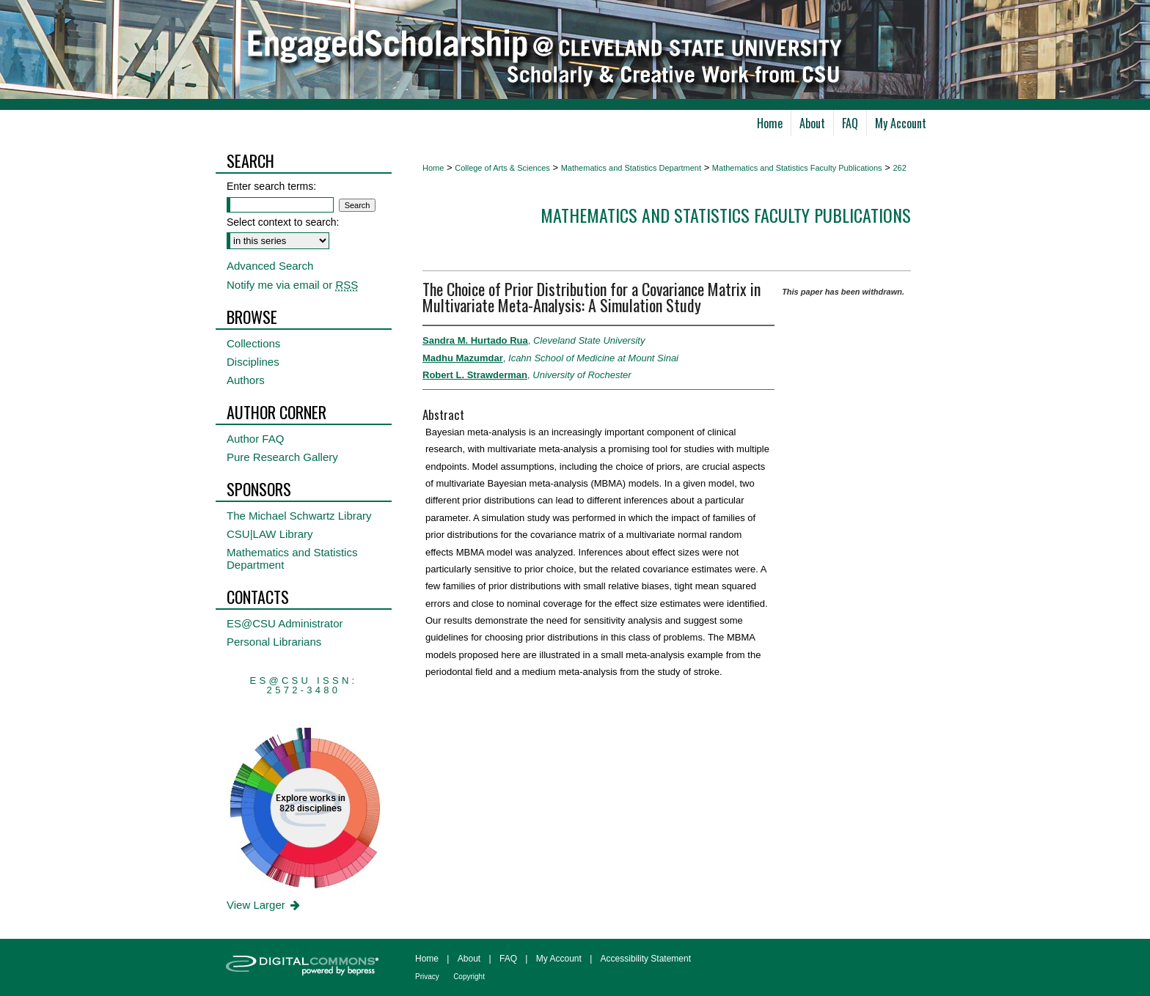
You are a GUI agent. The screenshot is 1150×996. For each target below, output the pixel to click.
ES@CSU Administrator (285, 623)
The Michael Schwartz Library (299, 515)
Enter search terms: (271, 186)
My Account (559, 958)
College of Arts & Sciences (502, 167)
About (469, 958)
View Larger (264, 905)
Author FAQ (255, 438)
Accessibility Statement (646, 958)
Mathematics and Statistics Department (631, 167)
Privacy (427, 977)
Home (433, 167)
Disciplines (253, 361)
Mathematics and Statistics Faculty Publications (797, 167)
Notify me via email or (292, 284)
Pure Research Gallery (282, 457)
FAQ (508, 958)
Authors (246, 380)
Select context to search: (283, 222)
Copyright (469, 977)
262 (899, 167)
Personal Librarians (274, 641)
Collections (253, 343)
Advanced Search (270, 265)
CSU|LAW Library (270, 534)
